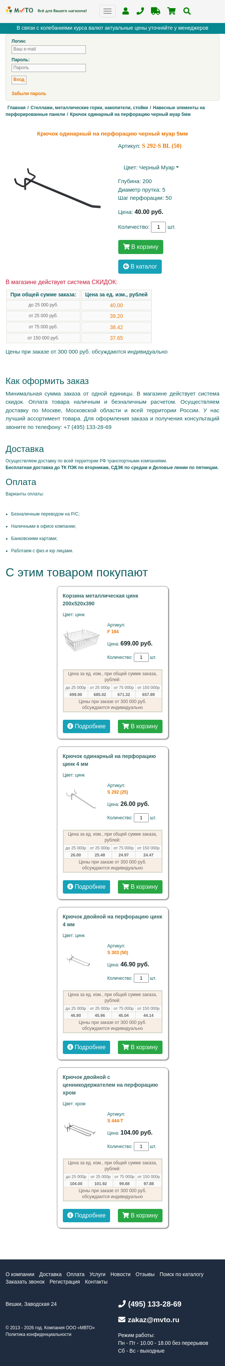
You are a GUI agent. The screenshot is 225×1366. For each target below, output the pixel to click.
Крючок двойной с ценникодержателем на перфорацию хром (110, 1085)
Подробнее (86, 726)
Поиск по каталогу (181, 1274)
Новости (120, 1274)
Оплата (75, 1274)
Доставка (50, 1274)
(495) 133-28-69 (149, 1304)
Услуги (98, 1274)
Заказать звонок (25, 1282)
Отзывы (145, 1274)
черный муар (156, 167)
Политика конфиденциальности (38, 1334)
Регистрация (64, 1282)
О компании (20, 1274)
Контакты (96, 1282)
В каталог (140, 266)
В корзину (140, 247)
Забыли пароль (29, 93)
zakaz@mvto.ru (149, 1320)
